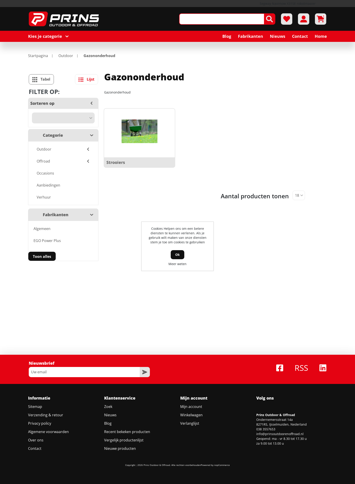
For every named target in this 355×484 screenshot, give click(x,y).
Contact (34, 448)
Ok (177, 254)
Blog (108, 423)
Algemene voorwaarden (48, 431)
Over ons (35, 440)
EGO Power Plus (47, 240)
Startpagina (38, 55)
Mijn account (191, 406)
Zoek (108, 406)
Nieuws (110, 414)
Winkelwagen (191, 414)
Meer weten (177, 264)
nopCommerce (222, 465)
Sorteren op (42, 103)
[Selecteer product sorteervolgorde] (63, 118)
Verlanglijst (189, 423)
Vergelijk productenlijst (124, 440)
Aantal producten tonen (255, 196)
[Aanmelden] (84, 372)
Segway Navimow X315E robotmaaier (288, 3)
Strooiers (115, 162)
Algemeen (42, 228)
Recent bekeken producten (127, 431)
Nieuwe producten (120, 448)
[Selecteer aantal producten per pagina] (299, 195)
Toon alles (42, 256)
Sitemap (35, 406)
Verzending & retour (45, 414)
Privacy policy (39, 423)
